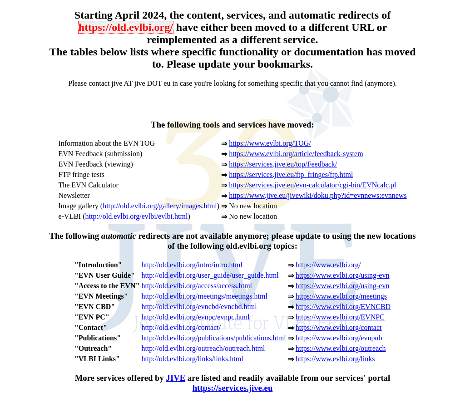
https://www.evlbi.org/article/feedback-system (296, 153)
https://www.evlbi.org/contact (339, 327)
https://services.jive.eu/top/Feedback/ (283, 164)
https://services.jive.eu (233, 388)
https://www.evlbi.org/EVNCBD (343, 306)
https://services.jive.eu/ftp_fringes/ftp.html (291, 174)
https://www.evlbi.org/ (328, 265)
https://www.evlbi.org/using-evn (343, 275)
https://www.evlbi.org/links (335, 359)
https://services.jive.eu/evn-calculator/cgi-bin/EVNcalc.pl (312, 185)
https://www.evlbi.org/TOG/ (270, 143)
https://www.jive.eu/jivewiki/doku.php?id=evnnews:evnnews (317, 195)
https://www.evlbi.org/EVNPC (340, 317)
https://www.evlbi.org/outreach (341, 348)
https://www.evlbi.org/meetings (341, 296)
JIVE (176, 378)
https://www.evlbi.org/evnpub (339, 338)
